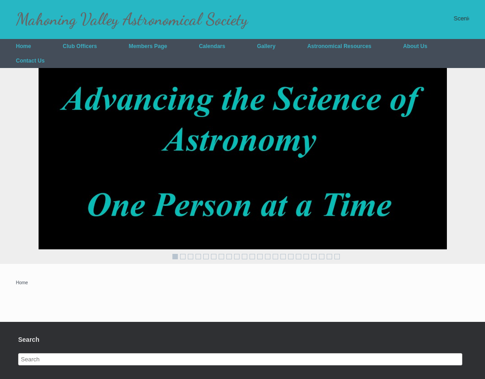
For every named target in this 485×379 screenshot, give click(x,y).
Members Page (148, 46)
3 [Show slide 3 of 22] (190, 256)
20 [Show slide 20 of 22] (321, 256)
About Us (415, 46)
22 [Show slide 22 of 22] (337, 256)
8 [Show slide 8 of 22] (229, 256)
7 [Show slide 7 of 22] (221, 256)
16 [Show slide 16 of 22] (291, 256)
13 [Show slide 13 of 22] (267, 256)
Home (23, 46)
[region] (243, 166)
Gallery (266, 46)
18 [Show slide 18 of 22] (306, 256)
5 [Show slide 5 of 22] (206, 256)
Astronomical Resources (339, 46)
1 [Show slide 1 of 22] (175, 256)
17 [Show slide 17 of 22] (298, 256)
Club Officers (80, 46)
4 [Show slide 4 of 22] (198, 256)
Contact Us (30, 61)
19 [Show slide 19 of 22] (314, 256)
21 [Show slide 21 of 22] (329, 256)
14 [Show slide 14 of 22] (275, 256)
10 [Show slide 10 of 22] (244, 256)
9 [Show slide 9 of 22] (237, 256)
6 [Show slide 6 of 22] (213, 256)
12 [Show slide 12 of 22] (260, 256)
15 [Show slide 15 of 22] (283, 256)
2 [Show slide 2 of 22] (183, 256)
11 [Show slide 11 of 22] (252, 256)
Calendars (212, 46)
